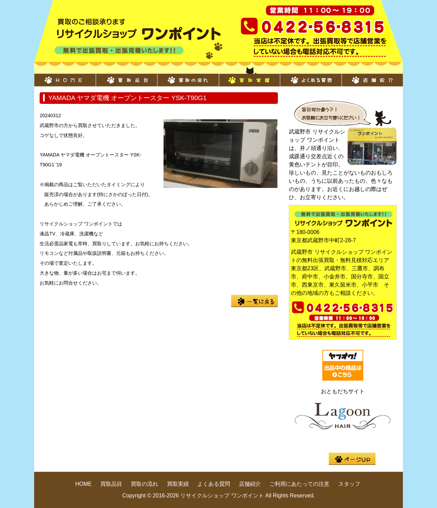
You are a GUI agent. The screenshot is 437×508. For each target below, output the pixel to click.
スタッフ (349, 484)
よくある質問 (310, 76)
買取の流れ (187, 76)
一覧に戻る (254, 301)
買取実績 (249, 76)
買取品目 (126, 76)
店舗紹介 (372, 76)
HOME (65, 76)
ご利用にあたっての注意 (299, 484)
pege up (352, 459)
